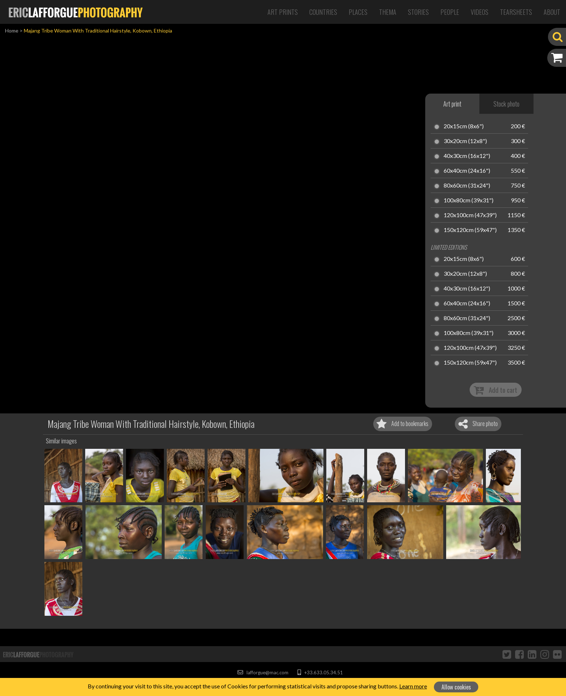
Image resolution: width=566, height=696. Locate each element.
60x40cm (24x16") (467, 171)
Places (358, 12)
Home (11, 30)
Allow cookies (456, 687)
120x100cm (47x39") (470, 215)
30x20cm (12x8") (465, 141)
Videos (479, 12)
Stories (418, 12)
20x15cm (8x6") (464, 126)
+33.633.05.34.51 (320, 672)
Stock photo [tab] (506, 103)
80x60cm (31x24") (467, 186)
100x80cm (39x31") (468, 200)
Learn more (413, 686)
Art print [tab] (452, 103)
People (449, 12)
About (552, 12)
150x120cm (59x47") (470, 230)
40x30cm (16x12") (467, 156)
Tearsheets (516, 12)
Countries (323, 12)
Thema (387, 12)
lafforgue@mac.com (263, 672)
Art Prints (282, 12)
